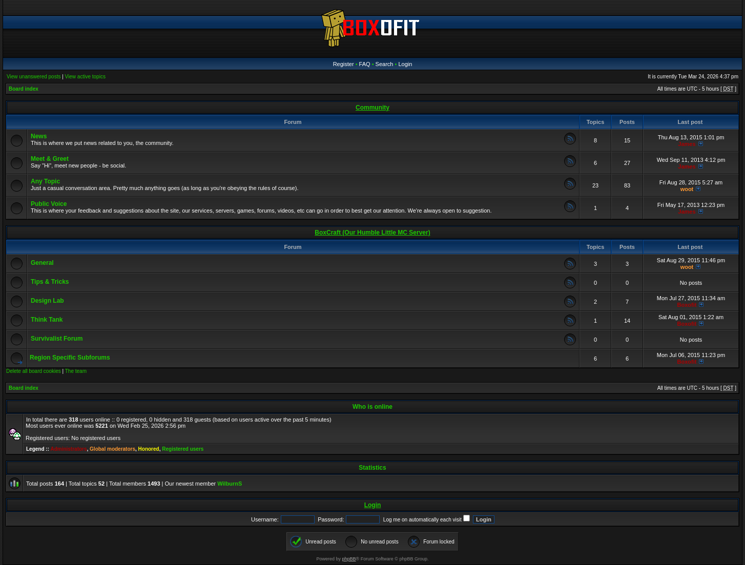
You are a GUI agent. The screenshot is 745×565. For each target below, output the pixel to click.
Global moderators (112, 449)
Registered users (182, 449)
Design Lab (47, 300)
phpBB (349, 558)
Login (405, 64)
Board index (23, 89)
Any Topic (45, 181)
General (42, 262)
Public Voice (49, 203)
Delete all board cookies (33, 371)
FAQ (364, 64)
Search (385, 64)
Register (343, 64)
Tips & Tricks (50, 281)
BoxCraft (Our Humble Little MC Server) (372, 232)
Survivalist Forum (56, 338)
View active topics (85, 76)
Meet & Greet (50, 158)
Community (372, 107)
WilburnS (229, 483)
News (39, 136)
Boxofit (687, 305)
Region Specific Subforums (70, 357)
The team (76, 371)
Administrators (68, 449)
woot (687, 189)
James (686, 144)
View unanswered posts (33, 76)
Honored (148, 449)
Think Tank (47, 319)
